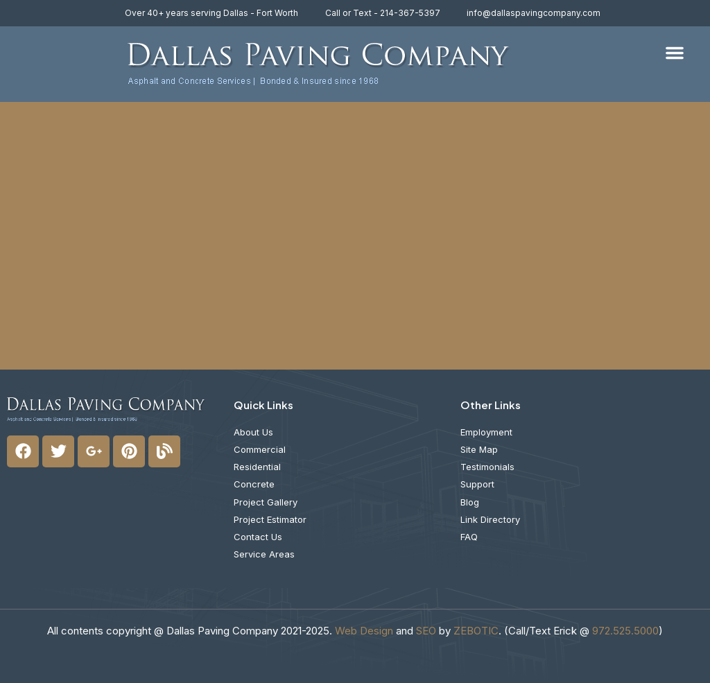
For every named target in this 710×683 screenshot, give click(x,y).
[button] (674, 52)
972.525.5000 (625, 630)
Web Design (364, 630)
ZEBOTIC (476, 630)
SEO (426, 630)
